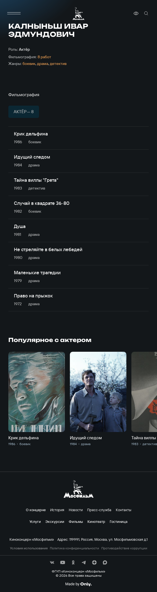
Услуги (35, 521)
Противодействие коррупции (124, 548)
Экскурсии (54, 521)
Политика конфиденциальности (74, 548)
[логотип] (78, 13)
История (57, 510)
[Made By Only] (78, 584)
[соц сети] (52, 562)
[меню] (13, 13)
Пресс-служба (99, 510)
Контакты (123, 510)
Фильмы (76, 521)
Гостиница (118, 521)
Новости (76, 510)
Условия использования (29, 548)
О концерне (36, 510)
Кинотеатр (96, 521)
